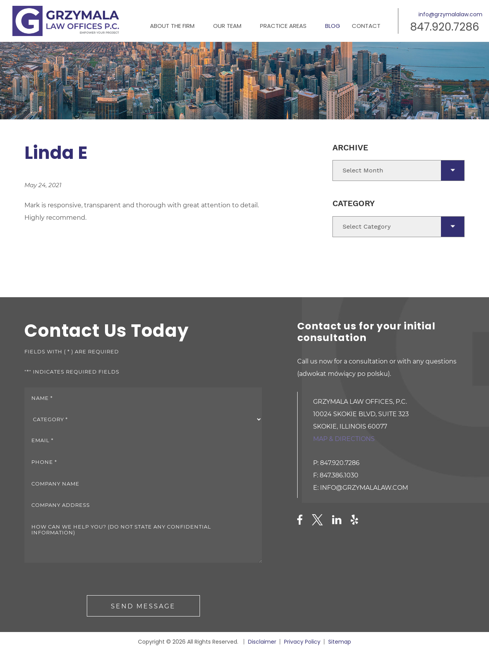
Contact (366, 26)
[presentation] (83, 580)
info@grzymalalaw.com (450, 14)
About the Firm (172, 26)
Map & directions (344, 439)
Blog (332, 26)
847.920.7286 (444, 26)
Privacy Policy (302, 642)
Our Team (227, 26)
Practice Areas (283, 26)
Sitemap (339, 642)
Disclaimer (262, 642)
